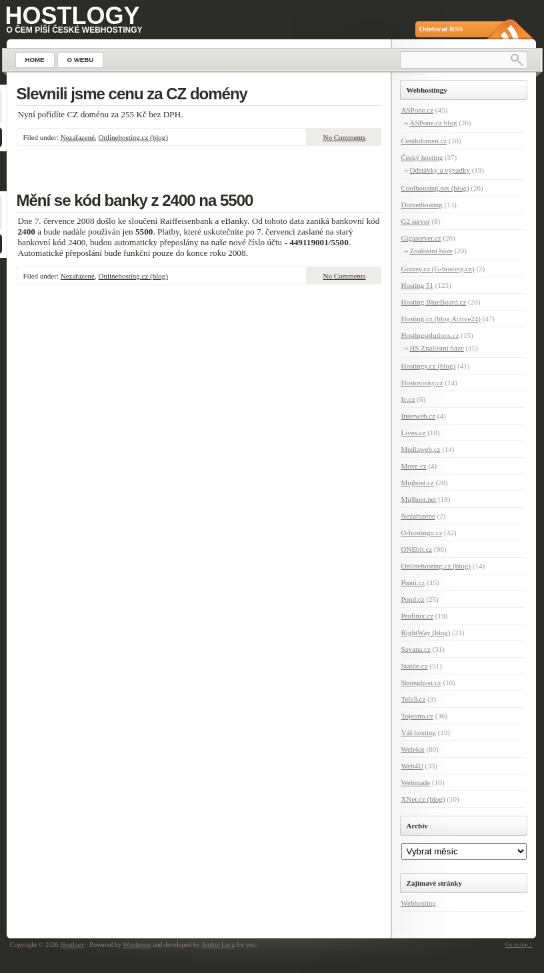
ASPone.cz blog (433, 123)
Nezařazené (78, 137)
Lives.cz (413, 433)
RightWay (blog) (426, 632)
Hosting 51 (417, 285)
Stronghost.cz (421, 682)
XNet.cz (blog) (423, 799)
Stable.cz (414, 666)
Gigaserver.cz (421, 238)
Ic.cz (408, 399)
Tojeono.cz (417, 716)
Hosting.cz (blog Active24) (441, 319)
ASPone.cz (417, 110)
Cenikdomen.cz (424, 141)
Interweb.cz (418, 416)
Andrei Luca (218, 944)
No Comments (344, 137)
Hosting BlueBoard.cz (434, 302)
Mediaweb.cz (421, 449)
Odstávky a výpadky (440, 170)
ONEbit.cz (417, 549)
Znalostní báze (431, 251)
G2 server (415, 221)
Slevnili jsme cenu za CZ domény (132, 94)
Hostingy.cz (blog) (428, 366)
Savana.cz (416, 649)
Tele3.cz (413, 699)
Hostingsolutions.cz (430, 335)
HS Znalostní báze (437, 348)
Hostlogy (72, 15)
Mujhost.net (419, 499)
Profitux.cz (417, 616)
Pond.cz (413, 599)
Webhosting (418, 903)
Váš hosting (418, 732)
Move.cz (414, 466)
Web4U (412, 766)
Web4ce (413, 749)
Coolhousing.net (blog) (435, 188)
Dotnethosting (422, 205)
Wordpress (137, 944)
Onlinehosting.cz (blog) (133, 137)
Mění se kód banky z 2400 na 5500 (135, 200)
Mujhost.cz (417, 482)
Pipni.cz (413, 582)
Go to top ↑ (519, 944)
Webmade (416, 782)
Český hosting (422, 157)
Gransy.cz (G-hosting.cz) (438, 269)
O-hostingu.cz (422, 532)
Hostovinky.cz (422, 383)
